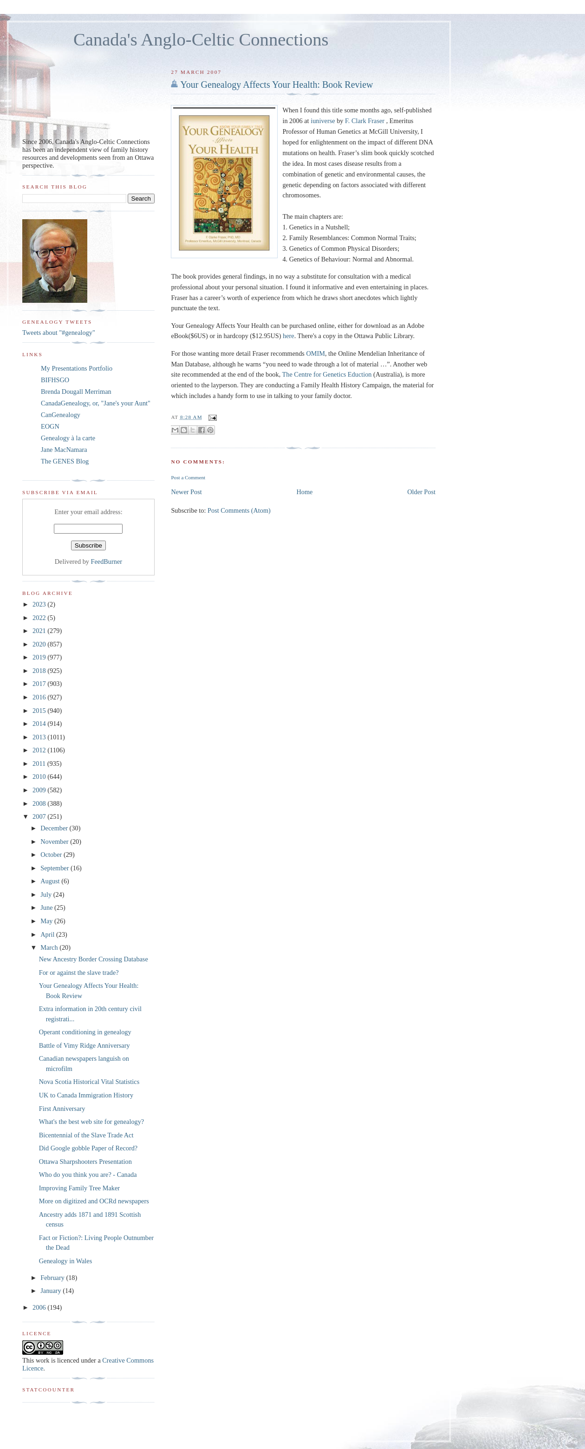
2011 (39, 763)
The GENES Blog (65, 461)
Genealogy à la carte (68, 438)
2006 (39, 1307)
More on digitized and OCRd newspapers (94, 1201)
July (46, 894)
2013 (39, 737)
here (288, 335)
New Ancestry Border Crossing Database (93, 959)
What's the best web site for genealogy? (91, 1121)
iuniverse (323, 120)
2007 (39, 816)
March (49, 947)
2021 (39, 630)
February (53, 1277)
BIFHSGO (55, 380)
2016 (39, 697)
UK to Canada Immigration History (86, 1095)
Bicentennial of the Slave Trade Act (86, 1135)
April (48, 934)
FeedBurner (107, 561)
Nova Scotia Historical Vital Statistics (89, 1081)
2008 (39, 803)
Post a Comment (188, 477)
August (50, 881)
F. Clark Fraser (364, 120)
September (55, 868)
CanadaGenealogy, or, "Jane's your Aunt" (95, 403)
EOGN (50, 426)
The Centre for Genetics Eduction (328, 374)
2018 (39, 670)
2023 (39, 604)
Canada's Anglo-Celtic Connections (201, 39)
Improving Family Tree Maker (79, 1188)
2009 (39, 790)
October (52, 854)
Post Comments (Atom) (239, 510)
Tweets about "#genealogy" (58, 332)
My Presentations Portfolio (76, 368)
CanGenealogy (60, 414)
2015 (39, 710)
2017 (39, 683)
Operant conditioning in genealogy (85, 1032)
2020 (39, 644)
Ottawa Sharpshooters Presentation (85, 1161)
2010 (39, 776)
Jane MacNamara (64, 449)
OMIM (315, 353)
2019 (39, 657)
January (51, 1290)
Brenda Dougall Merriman (76, 391)
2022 (39, 617)
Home (305, 492)
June (47, 907)
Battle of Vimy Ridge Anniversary (84, 1045)
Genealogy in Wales (65, 1261)
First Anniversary (62, 1108)
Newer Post (186, 492)
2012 (39, 750)
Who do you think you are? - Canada (88, 1174)
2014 (39, 723)
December (54, 828)
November (55, 841)
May (47, 921)
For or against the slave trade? (79, 972)
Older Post (421, 492)
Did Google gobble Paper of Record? (88, 1148)
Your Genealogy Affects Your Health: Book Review (276, 84)
